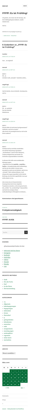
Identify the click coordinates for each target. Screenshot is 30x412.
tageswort (7, 335)
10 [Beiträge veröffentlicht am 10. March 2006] (18, 374)
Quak (5, 279)
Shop (4, 400)
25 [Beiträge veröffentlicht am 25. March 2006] (22, 381)
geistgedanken (8, 320)
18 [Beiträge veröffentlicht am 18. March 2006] (22, 377)
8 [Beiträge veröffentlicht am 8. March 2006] (11, 374)
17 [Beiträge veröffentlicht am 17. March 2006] (18, 377)
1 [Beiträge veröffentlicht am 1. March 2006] (11, 371)
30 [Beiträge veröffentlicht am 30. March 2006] (15, 384)
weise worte (7, 338)
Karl (5, 284)
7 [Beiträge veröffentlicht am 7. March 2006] (7, 374)
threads (6, 262)
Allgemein (7, 304)
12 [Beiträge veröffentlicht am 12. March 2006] (25, 374)
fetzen (6, 313)
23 (4, 302)
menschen (7, 324)
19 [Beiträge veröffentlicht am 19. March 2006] (26, 377)
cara (5, 266)
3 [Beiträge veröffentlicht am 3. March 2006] (18, 371)
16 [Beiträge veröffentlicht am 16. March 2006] (15, 377)
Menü (25, 5)
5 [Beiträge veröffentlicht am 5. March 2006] (25, 371)
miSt (5, 326)
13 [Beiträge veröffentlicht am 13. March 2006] (4, 377)
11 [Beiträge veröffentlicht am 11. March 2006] (22, 374)
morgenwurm (8, 329)
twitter (6, 259)
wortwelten (7, 340)
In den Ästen (8, 286)
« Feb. (7, 388)
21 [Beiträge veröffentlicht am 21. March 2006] (7, 381)
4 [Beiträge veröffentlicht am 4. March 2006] (22, 371)
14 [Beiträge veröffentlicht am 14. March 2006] (7, 377)
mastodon (7, 257)
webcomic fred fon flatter (12, 250)
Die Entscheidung (9, 288)
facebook (7, 255)
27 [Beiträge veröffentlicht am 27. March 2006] (4, 384)
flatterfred (13, 35)
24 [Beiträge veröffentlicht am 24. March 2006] (18, 381)
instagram (7, 253)
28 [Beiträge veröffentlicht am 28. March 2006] (8, 384)
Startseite (5, 396)
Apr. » (22, 388)
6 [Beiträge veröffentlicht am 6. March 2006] (4, 374)
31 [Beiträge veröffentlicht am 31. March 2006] (18, 384)
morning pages (8, 331)
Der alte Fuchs (8, 282)
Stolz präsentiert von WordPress (15, 409)
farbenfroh (7, 311)
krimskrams (8, 322)
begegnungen (8, 308)
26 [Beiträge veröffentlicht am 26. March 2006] (26, 381)
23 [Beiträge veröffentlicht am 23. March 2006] (15, 381)
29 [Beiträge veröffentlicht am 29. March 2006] (11, 384)
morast (5, 6)
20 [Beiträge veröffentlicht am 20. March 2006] (4, 381)
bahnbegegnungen (10, 306)
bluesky (6, 264)
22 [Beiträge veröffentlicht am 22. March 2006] (11, 381)
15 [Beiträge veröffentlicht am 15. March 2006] (11, 377)
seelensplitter (8, 333)
